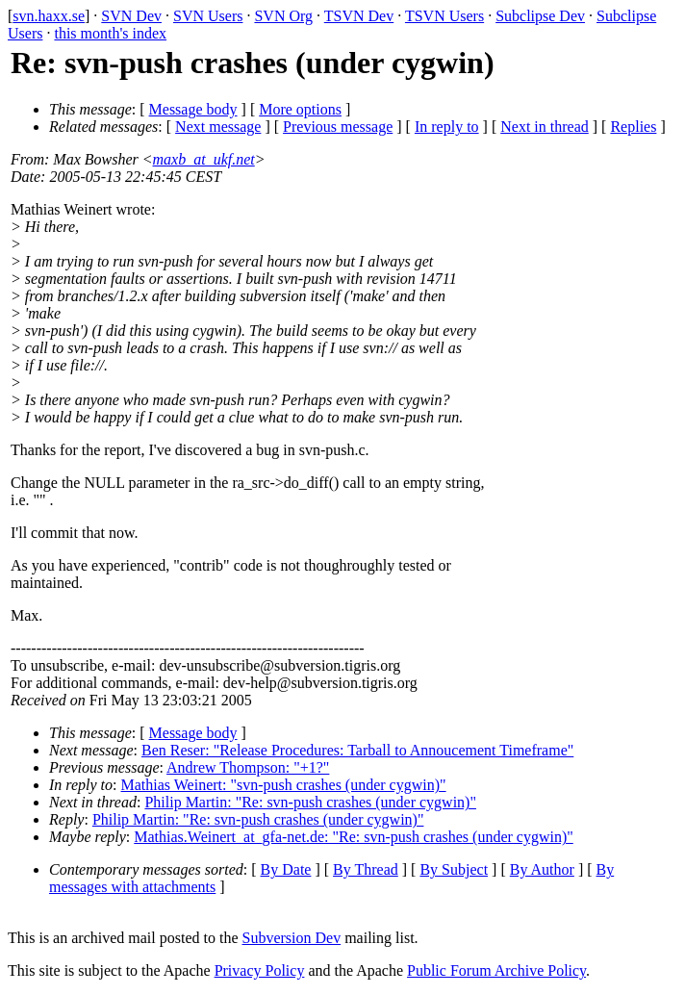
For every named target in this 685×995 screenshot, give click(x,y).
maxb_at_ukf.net (204, 159)
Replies (633, 126)
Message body (193, 109)
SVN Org (283, 16)
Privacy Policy (260, 970)
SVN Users (207, 16)
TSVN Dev (358, 16)
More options (300, 109)
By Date (286, 869)
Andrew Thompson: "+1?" (247, 767)
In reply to (447, 126)
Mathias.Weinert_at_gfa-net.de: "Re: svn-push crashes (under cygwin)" (353, 837)
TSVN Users (444, 16)
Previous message (338, 126)
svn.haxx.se (49, 16)
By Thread (365, 869)
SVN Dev (131, 16)
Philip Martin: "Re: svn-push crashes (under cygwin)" (310, 802)
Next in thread (544, 126)
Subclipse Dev (540, 16)
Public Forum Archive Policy (496, 970)
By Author (542, 869)
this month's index (110, 33)
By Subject (453, 869)
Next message (218, 126)
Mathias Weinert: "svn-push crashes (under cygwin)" (283, 785)
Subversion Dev (292, 938)
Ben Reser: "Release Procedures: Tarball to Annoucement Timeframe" (357, 750)
